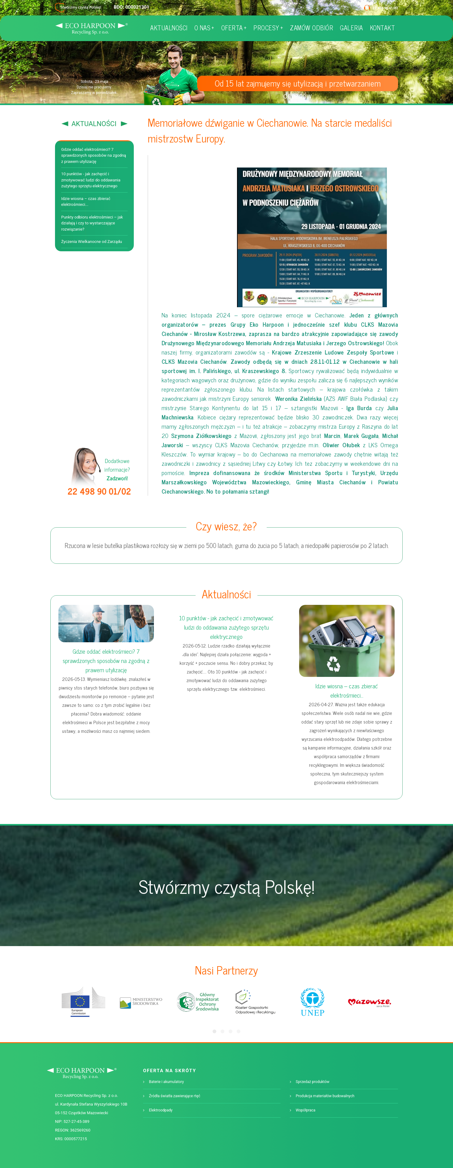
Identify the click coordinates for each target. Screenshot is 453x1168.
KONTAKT (382, 28)
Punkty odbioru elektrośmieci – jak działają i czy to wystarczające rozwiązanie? (92, 223)
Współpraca (305, 1110)
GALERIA (351, 28)
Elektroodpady (160, 1110)
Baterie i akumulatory (166, 1082)
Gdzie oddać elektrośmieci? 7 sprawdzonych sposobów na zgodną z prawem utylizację (93, 155)
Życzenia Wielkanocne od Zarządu (91, 241)
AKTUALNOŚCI (169, 28)
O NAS (204, 28)
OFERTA (234, 28)
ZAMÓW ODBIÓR (311, 28)
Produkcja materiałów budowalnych (325, 1096)
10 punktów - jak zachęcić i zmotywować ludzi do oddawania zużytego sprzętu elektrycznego (91, 180)
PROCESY (268, 28)
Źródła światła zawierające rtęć (174, 1096)
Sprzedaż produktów (312, 1082)
